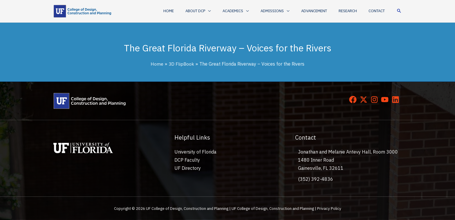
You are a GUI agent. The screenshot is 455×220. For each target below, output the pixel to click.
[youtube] (386, 99)
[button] (220, 11)
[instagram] (375, 99)
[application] (230, 11)
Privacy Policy (329, 208)
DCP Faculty (187, 160)
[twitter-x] (365, 99)
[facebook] (354, 99)
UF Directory (187, 168)
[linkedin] (397, 99)
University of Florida (195, 152)
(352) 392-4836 (315, 179)
